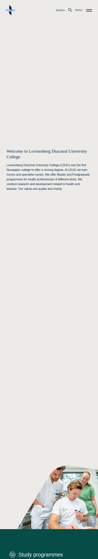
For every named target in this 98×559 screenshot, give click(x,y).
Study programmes (40, 555)
